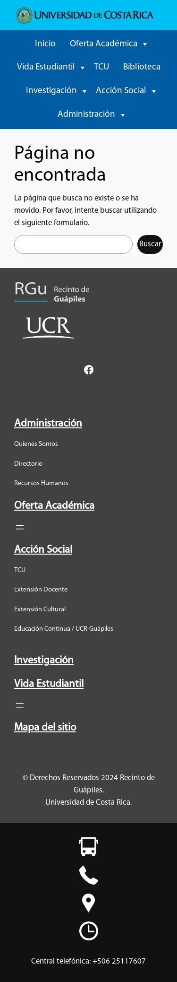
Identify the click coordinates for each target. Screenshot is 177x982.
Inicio (45, 44)
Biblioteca (141, 67)
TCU (101, 67)
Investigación (51, 91)
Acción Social (121, 91)
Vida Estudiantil (46, 67)
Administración (86, 114)
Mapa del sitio (45, 727)
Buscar (150, 244)
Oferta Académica (103, 44)
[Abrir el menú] (19, 527)
